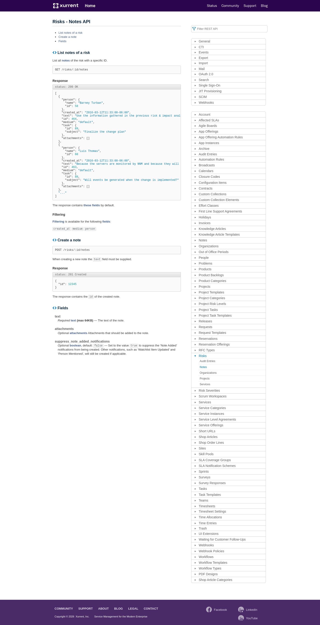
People (204, 257)
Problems (205, 263)
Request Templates (212, 333)
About (103, 608)
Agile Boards (208, 126)
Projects (204, 286)
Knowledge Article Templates (219, 234)
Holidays (205, 217)
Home (90, 5)
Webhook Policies (211, 551)
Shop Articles (208, 437)
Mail (202, 69)
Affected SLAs (209, 120)
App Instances (209, 143)
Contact (151, 608)
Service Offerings (211, 425)
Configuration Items (212, 182)
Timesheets (207, 506)
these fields (91, 229)
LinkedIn (251, 609)
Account (204, 114)
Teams (203, 500)
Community (230, 6)
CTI (201, 47)
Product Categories (212, 281)
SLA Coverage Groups (215, 460)
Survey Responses (212, 483)
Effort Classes (209, 205)
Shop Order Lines (211, 442)
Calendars (206, 171)
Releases (205, 321)
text (73, 348)
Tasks (203, 489)
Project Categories (212, 298)
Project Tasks (208, 310)
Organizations (208, 246)
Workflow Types (210, 568)
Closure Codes (209, 177)
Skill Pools (206, 454)
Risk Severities (209, 390)
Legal (133, 608)
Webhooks (206, 102)
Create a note (67, 37)
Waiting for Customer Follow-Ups (222, 539)
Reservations (208, 338)
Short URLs (207, 431)
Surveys (204, 477)
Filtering (58, 245)
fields (106, 245)
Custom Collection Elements (219, 200)
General (204, 41)
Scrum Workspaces (212, 396)
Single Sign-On (209, 85)
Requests (205, 327)
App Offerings (208, 131)
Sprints (204, 471)
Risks (203, 356)
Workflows (206, 557)
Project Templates (211, 292)
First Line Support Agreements (220, 211)
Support (250, 6)
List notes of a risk (70, 32)
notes (66, 60)
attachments (78, 360)
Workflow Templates (213, 562)
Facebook (220, 609)
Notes (203, 240)
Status (212, 6)
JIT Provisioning (210, 91)
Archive (204, 149)
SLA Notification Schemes (217, 466)
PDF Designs (208, 574)
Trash (203, 528)
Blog (264, 6)
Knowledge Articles (212, 229)
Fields (62, 41)
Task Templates (210, 495)
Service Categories (212, 408)
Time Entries (208, 523)
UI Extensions (208, 534)
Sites (202, 448)
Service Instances (211, 414)
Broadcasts (207, 165)
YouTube (252, 618)
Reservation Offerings (214, 344)
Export (203, 58)
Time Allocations (210, 517)
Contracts (205, 188)
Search (204, 80)
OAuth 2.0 (206, 74)
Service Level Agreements (217, 419)
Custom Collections (212, 194)
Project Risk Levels (212, 304)
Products (205, 269)
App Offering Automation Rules (221, 137)
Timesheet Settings (212, 511)
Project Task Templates (215, 315)
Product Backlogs (211, 275)
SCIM (203, 97)
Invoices (204, 223)
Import (203, 63)
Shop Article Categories (215, 580)
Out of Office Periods (214, 252)
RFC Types (207, 350)
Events (204, 52)
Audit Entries (208, 154)
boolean (75, 373)
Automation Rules (211, 159)
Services (205, 384)
